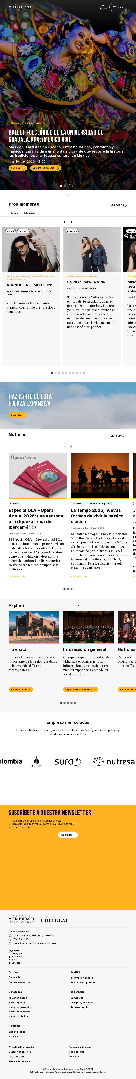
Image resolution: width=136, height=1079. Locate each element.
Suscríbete (68, 835)
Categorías (15, 977)
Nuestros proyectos (20, 1007)
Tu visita (75, 972)
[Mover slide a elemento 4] (75, 703)
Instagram (17, 953)
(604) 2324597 (20, 939)
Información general (82, 978)
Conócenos (15, 992)
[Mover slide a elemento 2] (68, 703)
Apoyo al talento (79, 1007)
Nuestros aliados (18, 1016)
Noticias (13, 1036)
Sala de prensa (17, 1031)
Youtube (16, 963)
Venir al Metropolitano (82, 982)
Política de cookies (19, 1061)
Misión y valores (18, 998)
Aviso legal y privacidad (22, 1047)
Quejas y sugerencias (21, 1051)
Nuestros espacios (19, 1011)
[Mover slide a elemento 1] (64, 703)
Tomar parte (77, 992)
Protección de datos (80, 1047)
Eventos (13, 972)
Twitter (15, 959)
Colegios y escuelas (81, 1002)
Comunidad (76, 998)
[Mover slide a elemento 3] (71, 703)
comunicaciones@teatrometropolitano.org (35, 943)
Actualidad (15, 1025)
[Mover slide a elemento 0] (61, 703)
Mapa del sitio (76, 1051)
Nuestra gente (17, 1002)
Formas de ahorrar (19, 982)
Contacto (74, 1056)
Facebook (17, 956)
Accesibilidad (16, 1056)
